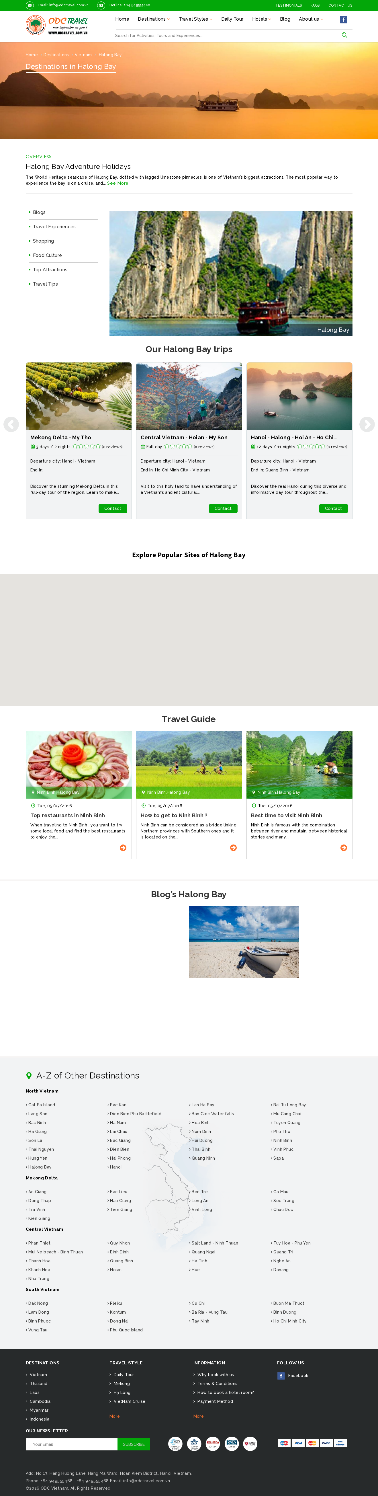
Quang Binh (276, 470)
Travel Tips (45, 284)
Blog (285, 19)
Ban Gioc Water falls (211, 1113)
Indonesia (39, 1419)
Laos (34, 1392)
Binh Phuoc (38, 1321)
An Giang (36, 1191)
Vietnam (86, 461)
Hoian (114, 1269)
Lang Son (37, 1113)
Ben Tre (198, 1191)
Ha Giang (36, 1131)
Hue (194, 1269)
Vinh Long (200, 1209)
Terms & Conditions (217, 1383)
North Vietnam (42, 1091)
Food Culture (47, 255)
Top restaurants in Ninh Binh (67, 815)
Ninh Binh (281, 1140)
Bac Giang (119, 1140)
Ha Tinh (198, 1261)
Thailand (38, 1383)
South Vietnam (43, 1289)
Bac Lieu (117, 1191)
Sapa (277, 1158)
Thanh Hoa (38, 1261)
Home (122, 19)
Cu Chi (197, 1303)
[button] (189, 634)
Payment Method (214, 1401)
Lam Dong (37, 1312)
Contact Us (340, 5)
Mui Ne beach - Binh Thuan (54, 1252)
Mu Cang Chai (286, 1113)
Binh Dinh (118, 1252)
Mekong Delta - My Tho (60, 437)
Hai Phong (119, 1158)
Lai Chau (117, 1131)
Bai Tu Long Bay (288, 1105)
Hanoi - (70, 461)
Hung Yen (37, 1158)
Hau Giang (119, 1200)
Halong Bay (39, 1167)
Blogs (39, 212)
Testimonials (288, 5)
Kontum (116, 1312)
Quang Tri (282, 1252)
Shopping (43, 241)
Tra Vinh (35, 1209)
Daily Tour (232, 19)
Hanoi (114, 1167)
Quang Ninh (202, 1158)
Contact (113, 508)
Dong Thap (38, 1200)
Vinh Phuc (282, 1149)
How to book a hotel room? (225, 1392)
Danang (280, 1269)
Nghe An (281, 1261)
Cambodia (40, 1401)
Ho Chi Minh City (171, 470)
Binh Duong (284, 1312)
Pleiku (114, 1303)
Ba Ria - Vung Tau (208, 1312)
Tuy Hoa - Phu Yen (291, 1243)
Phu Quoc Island (125, 1330)
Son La (34, 1140)
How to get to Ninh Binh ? (174, 815)
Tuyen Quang (286, 1122)
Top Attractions (50, 269)
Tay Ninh (199, 1321)
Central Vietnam (44, 1229)
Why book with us (215, 1374)
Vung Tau (37, 1330)
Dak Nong (37, 1303)
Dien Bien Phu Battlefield (134, 1113)
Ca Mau (280, 1191)
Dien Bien (118, 1149)
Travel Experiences (54, 226)
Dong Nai (118, 1321)
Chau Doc (282, 1209)
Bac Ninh (36, 1122)
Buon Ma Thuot (288, 1303)
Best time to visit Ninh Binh (286, 815)
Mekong (121, 1383)
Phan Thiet (38, 1243)
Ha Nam (116, 1122)
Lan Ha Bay (202, 1105)
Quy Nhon (118, 1243)
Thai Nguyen (40, 1149)
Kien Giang (38, 1218)
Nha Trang (37, 1278)
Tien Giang (119, 1209)
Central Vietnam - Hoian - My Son (184, 437)
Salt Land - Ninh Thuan (213, 1243)
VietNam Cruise (128, 1401)
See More (117, 183)
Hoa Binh (199, 1122)
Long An (199, 1200)
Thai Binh (199, 1149)
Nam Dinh (200, 1131)
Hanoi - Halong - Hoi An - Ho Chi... (294, 437)
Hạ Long (121, 1392)
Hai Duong (201, 1140)
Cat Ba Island (40, 1105)
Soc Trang (282, 1200)
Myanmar (38, 1410)
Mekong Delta (42, 1178)
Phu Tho (281, 1131)
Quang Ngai (202, 1252)
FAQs (315, 5)
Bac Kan (117, 1105)
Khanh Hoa (38, 1269)
